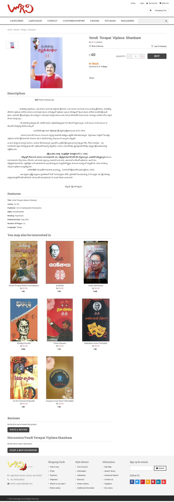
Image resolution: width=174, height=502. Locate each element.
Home (133, 3)
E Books (94, 21)
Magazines (127, 21)
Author (10, 204)
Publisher (11, 208)
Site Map (107, 467)
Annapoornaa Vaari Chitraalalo (60, 401)
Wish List (165, 3)
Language (11, 227)
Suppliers (108, 484)
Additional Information (85, 488)
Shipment (54, 479)
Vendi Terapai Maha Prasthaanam (24, 285)
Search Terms (109, 471)
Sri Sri (93, 42)
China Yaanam (59, 343)
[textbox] (151, 21)
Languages (35, 21)
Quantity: (121, 56)
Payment (53, 475)
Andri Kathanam (95, 285)
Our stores (108, 488)
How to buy (54, 467)
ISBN (9, 212)
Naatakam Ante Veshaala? (95, 343)
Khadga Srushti (24, 343)
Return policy (55, 488)
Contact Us (108, 479)
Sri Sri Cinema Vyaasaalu (24, 401)
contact (52, 21)
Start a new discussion (23, 450)
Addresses (81, 475)
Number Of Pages (14, 223)
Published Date (13, 219)
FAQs (52, 471)
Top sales (110, 21)
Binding (10, 216)
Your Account (82, 467)
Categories (16, 21)
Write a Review (97, 46)
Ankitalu (60, 285)
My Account (153, 3)
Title (9, 200)
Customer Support (74, 21)
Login (142, 3)
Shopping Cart (160, 10)
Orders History (83, 484)
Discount (80, 479)
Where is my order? (57, 484)
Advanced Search (111, 475)
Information (81, 471)
